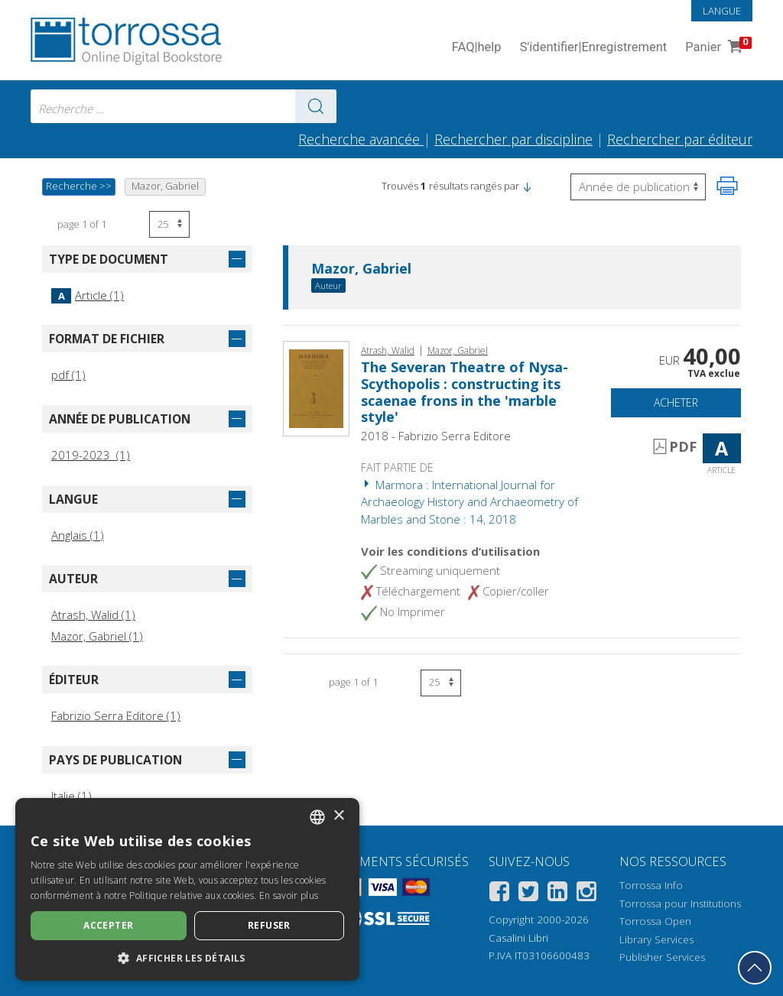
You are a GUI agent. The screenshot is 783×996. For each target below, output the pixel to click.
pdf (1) (68, 374)
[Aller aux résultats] (315, 106)
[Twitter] (528, 894)
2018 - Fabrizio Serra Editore (436, 435)
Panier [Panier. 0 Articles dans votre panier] (717, 47)
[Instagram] (586, 894)
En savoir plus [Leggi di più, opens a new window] (288, 895)
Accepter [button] (108, 925)
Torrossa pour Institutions (680, 903)
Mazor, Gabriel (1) (97, 636)
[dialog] (187, 889)
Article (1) (87, 295)
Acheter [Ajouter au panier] (676, 402)
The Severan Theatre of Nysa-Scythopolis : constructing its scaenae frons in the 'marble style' (464, 392)
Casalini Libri (518, 938)
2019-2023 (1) (90, 454)
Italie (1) (71, 795)
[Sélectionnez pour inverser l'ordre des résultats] (638, 187)
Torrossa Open (655, 921)
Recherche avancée (361, 139)
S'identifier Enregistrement (594, 47)
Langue (722, 11)
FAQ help (477, 47)
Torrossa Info (651, 885)
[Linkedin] (557, 894)
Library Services (656, 939)
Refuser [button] (269, 925)
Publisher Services (662, 957)
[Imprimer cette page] (727, 186)
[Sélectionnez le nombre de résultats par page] (169, 224)
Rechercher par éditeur (679, 139)
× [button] (338, 816)
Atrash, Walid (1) (93, 614)
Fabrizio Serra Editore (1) (115, 715)
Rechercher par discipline (513, 139)
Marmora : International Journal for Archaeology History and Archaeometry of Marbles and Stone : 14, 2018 (469, 502)
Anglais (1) (77, 535)
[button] (526, 186)
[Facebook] (499, 894)
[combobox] (183, 106)
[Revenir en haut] (755, 968)
